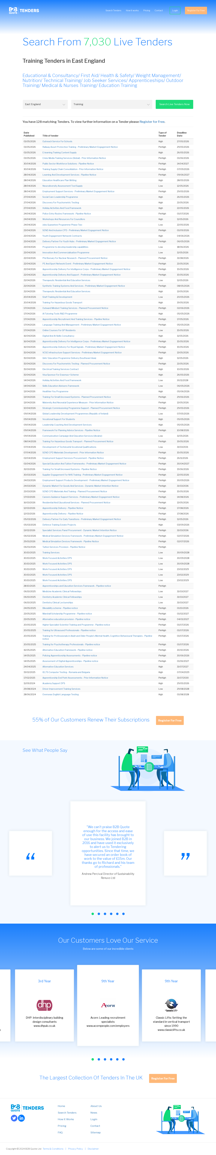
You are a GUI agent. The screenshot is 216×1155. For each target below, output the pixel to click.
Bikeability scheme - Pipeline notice (60, 608)
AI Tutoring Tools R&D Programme (59, 313)
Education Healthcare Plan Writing (59, 180)
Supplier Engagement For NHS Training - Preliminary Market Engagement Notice (82, 474)
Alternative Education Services (58, 666)
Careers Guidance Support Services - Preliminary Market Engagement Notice (81, 497)
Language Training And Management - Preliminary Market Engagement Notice (81, 324)
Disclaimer (93, 1148)
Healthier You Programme (55, 391)
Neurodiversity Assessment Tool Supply (62, 186)
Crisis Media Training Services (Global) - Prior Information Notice (74, 158)
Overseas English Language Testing (60, 694)
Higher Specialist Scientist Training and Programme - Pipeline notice (76, 624)
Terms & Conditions (53, 1148)
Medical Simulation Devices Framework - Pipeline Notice (70, 541)
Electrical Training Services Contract (60, 369)
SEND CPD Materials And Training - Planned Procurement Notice (74, 491)
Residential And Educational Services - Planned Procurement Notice (76, 502)
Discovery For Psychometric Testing (60, 202)
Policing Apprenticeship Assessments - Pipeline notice (69, 655)
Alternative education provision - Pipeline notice (66, 619)
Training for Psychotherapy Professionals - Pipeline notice (71, 644)
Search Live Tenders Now (174, 104)
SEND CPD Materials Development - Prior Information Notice (73, 452)
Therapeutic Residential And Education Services (66, 280)
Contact (159, 10)
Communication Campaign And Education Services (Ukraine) (72, 436)
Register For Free (196, 10)
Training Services (51, 552)
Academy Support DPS (53, 683)
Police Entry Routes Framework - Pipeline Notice (66, 213)
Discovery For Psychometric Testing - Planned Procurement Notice (76, 363)
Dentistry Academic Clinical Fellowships (62, 597)
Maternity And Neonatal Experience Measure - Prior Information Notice (78, 402)
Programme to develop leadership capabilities (65, 247)
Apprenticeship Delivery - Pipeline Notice (62, 508)
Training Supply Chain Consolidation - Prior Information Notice (72, 169)
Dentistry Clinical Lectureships (57, 602)
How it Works (66, 1119)
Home (61, 1106)
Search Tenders (113, 10)
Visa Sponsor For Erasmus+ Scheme (60, 374)
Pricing (146, 10)
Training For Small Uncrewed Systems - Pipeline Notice (69, 469)
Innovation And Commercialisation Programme (65, 252)
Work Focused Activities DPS (57, 558)
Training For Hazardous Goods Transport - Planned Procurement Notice (77, 441)
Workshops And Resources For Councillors (63, 219)
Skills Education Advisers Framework (60, 386)
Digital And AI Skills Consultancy (58, 336)
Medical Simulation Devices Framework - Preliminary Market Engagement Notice (82, 536)
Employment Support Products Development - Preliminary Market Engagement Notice (85, 480)
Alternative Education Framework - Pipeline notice (67, 650)
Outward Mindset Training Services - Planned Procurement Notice (75, 308)
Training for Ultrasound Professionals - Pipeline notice (69, 630)
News (93, 1112)
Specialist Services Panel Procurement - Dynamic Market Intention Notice (79, 530)
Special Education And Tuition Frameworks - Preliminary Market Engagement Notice (84, 463)
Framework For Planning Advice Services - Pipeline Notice (71, 430)
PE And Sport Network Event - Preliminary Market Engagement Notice (77, 263)
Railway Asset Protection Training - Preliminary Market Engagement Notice (80, 147)
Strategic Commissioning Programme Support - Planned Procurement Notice (81, 408)
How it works (132, 10)
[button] (93, 914)
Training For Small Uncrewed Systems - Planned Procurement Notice (76, 397)
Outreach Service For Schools (57, 141)
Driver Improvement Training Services (61, 689)
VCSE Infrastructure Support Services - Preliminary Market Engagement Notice (82, 352)
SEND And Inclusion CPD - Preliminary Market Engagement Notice (75, 230)
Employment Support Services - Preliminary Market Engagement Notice (78, 191)
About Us (96, 1106)
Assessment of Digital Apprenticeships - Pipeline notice (70, 661)
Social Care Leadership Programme (60, 197)
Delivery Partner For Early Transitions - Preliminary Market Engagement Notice (81, 519)
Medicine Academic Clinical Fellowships (61, 591)
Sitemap (95, 1132)
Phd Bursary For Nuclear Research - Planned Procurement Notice (75, 258)
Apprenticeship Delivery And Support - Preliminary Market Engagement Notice (81, 274)
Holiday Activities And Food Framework (61, 208)
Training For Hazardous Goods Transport (62, 302)
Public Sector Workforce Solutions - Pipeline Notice (68, 163)
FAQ (60, 1132)
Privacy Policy (75, 1148)
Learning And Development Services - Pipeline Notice (69, 174)
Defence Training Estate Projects (59, 524)
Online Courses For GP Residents (59, 330)
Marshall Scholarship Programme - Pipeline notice (67, 613)
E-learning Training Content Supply (59, 152)
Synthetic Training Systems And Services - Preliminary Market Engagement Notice (83, 286)
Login (175, 10)
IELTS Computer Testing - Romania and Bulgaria (66, 672)
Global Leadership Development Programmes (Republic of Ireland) (75, 413)
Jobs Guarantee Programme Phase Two (62, 224)
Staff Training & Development (57, 297)
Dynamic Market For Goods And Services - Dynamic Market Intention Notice (80, 486)
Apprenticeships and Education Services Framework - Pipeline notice (76, 586)
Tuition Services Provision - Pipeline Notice (63, 547)
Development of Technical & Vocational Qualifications (69, 447)
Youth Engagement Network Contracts (62, 236)
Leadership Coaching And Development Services (67, 424)
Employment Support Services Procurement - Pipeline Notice (73, 458)
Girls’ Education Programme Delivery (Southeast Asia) (69, 358)
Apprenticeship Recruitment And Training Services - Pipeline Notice (76, 319)
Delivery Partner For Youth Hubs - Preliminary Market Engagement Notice (79, 241)
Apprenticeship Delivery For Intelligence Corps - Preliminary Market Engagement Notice (86, 269)
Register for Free (152, 122)
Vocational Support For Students (58, 419)
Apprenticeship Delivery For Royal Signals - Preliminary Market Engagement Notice (83, 347)
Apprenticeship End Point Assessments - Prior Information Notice (75, 677)
